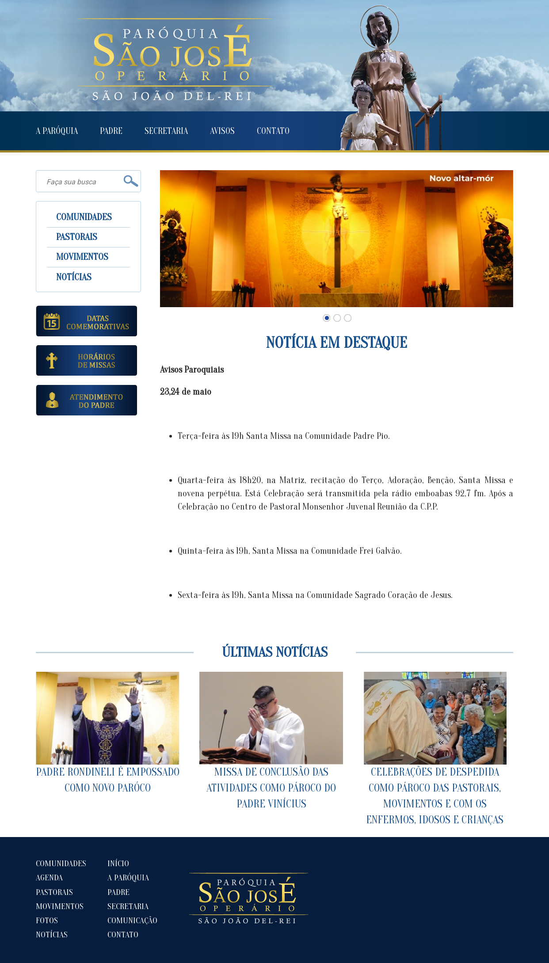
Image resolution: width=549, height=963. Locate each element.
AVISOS (222, 131)
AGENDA (49, 878)
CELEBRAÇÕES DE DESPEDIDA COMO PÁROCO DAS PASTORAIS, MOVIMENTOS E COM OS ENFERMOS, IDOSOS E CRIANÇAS (435, 749)
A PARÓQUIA (57, 131)
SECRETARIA (166, 131)
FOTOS (47, 920)
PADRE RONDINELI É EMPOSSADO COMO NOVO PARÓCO (107, 733)
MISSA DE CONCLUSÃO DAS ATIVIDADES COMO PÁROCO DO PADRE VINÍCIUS (271, 741)
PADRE (111, 131)
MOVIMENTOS (82, 256)
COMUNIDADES (84, 217)
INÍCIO (118, 863)
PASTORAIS (76, 237)
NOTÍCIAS (74, 277)
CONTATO (273, 131)
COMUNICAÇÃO (132, 920)
